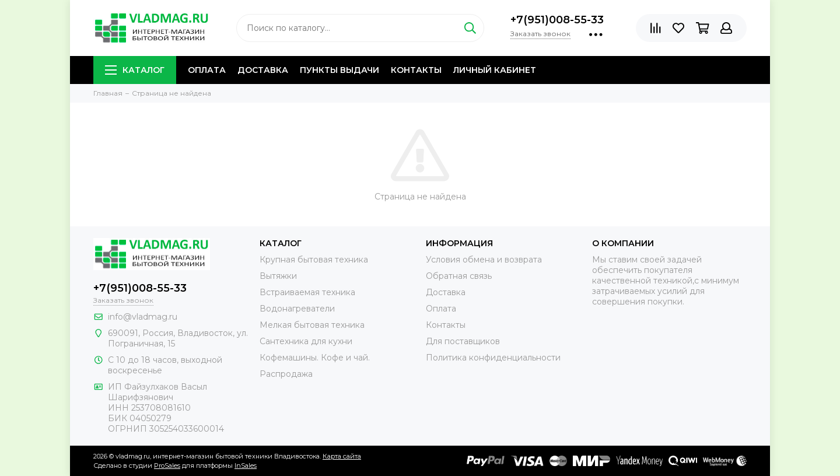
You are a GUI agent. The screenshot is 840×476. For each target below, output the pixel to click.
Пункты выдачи (339, 70)
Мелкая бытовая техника (312, 325)
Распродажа (286, 374)
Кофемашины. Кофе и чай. (315, 357)
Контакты (416, 70)
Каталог (134, 70)
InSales (246, 465)
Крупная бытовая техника (314, 259)
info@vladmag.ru (142, 317)
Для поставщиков (463, 341)
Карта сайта (342, 456)
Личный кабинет (494, 70)
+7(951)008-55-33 (557, 19)
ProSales (167, 465)
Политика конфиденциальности (493, 357)
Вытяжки (278, 276)
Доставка (262, 70)
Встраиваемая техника (307, 292)
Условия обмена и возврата (484, 259)
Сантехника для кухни (306, 341)
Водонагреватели (297, 308)
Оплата (207, 70)
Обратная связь (459, 276)
